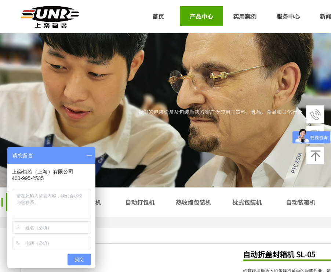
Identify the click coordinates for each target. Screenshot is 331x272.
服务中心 (288, 16)
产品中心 (201, 16)
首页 (158, 16)
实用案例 (245, 16)
